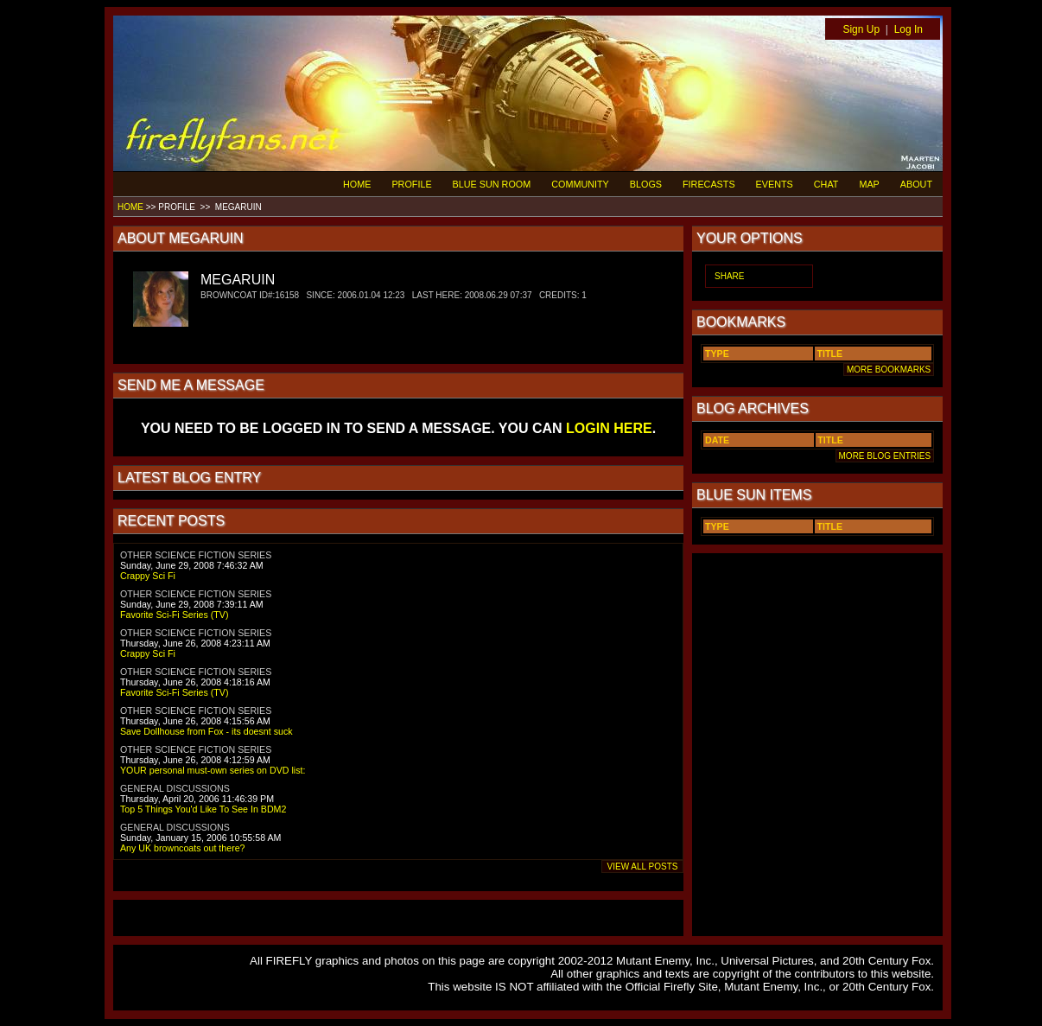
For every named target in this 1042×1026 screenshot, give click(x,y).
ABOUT (916, 184)
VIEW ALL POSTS (642, 866)
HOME (357, 184)
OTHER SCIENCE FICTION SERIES (195, 555)
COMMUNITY (580, 184)
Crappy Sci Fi (147, 575)
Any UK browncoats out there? (182, 848)
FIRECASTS (709, 184)
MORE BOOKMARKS (888, 369)
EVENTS (774, 184)
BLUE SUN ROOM (492, 184)
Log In (908, 29)
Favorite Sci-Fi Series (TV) (174, 614)
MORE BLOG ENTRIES (884, 456)
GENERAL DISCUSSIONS (175, 788)
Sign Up (861, 29)
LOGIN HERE (609, 428)
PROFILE (411, 184)
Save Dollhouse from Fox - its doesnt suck (206, 731)
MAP (869, 184)
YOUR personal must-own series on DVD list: (212, 770)
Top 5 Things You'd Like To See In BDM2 (203, 809)
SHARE (729, 276)
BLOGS (646, 184)
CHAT (826, 184)
